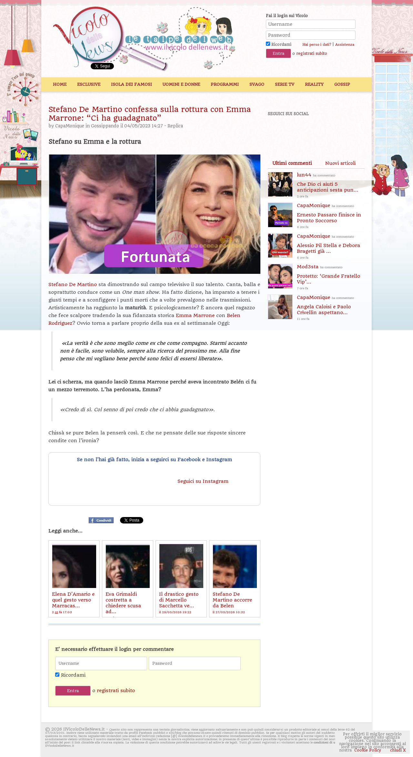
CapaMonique (69, 126)
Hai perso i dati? (316, 45)
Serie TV (284, 84)
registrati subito (311, 53)
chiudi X (397, 750)
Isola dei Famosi (131, 84)
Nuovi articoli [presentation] (340, 163)
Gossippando (105, 126)
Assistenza (344, 45)
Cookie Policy (367, 750)
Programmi (225, 84)
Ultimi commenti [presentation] (292, 163)
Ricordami (278, 44)
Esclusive (88, 84)
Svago (256, 84)
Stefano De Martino (72, 284)
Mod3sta (331, 277)
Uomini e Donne (181, 84)
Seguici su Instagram (203, 481)
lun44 (331, 185)
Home (59, 84)
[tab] (292, 163)
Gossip (342, 84)
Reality (314, 84)
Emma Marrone (196, 315)
